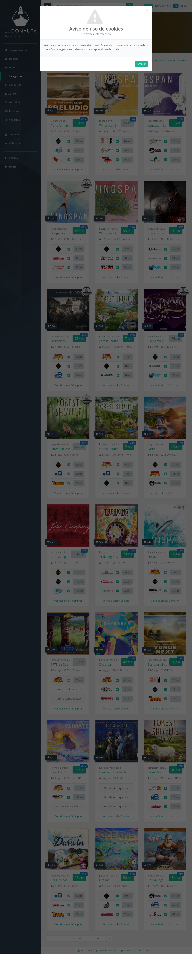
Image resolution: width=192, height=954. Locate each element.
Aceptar (141, 64)
